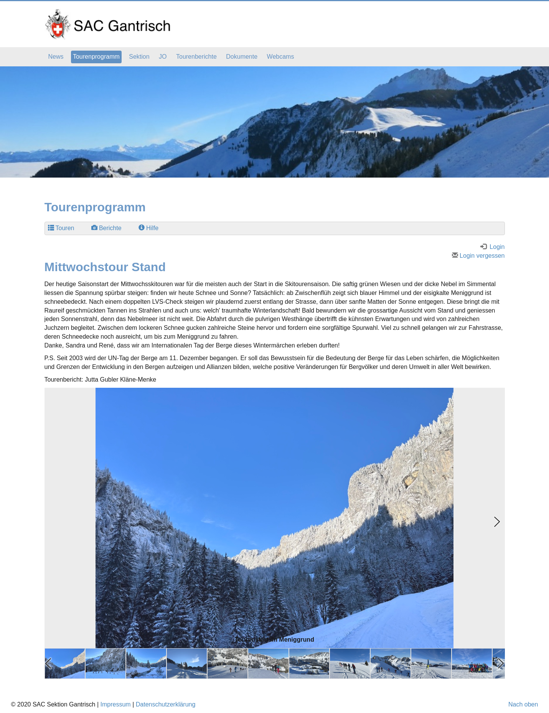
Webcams (280, 56)
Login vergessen (478, 255)
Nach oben (523, 704)
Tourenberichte (196, 56)
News (56, 56)
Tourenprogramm (96, 56)
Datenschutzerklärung (166, 704)
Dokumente (241, 56)
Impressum (116, 704)
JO (163, 56)
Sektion (139, 56)
